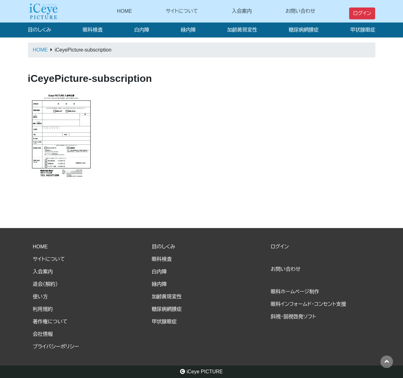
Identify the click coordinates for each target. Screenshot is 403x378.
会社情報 (43, 334)
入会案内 (242, 11)
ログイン (362, 13)
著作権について (50, 321)
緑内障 (188, 29)
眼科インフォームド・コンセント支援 (308, 304)
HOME (124, 11)
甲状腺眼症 (362, 29)
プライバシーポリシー (56, 346)
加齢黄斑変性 (242, 29)
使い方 (40, 296)
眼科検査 (93, 29)
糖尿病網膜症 (304, 29)
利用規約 (43, 309)
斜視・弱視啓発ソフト (293, 316)
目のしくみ (39, 29)
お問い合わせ (300, 11)
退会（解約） (45, 284)
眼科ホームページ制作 (295, 291)
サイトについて (182, 11)
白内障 (141, 29)
